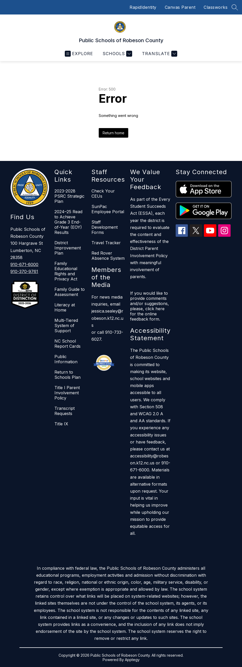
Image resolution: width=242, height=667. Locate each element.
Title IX (61, 423)
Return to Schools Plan (67, 374)
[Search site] (235, 7)
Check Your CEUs (103, 193)
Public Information (65, 359)
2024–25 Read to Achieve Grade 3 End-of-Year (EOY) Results (68, 222)
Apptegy (132, 659)
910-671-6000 (24, 264)
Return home (113, 133)
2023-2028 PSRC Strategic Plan (69, 196)
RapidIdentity (143, 7)
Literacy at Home (64, 307)
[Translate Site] (159, 53)
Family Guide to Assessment (69, 292)
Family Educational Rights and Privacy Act (65, 271)
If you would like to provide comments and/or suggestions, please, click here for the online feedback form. (149, 306)
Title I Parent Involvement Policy (67, 393)
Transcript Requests (64, 411)
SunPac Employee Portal (107, 209)
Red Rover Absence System (108, 255)
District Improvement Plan (67, 248)
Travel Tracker (106, 242)
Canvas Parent (180, 7)
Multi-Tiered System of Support (66, 325)
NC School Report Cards (67, 343)
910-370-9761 (24, 271)
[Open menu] (79, 53)
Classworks (215, 7)
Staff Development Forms (104, 227)
